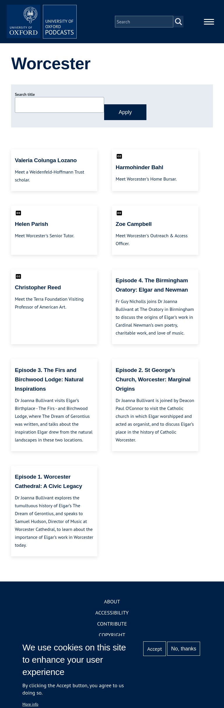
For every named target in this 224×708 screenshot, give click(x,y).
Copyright (112, 634)
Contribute (112, 623)
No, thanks (183, 649)
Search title (25, 94)
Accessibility (112, 612)
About (112, 601)
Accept (154, 648)
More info (30, 704)
